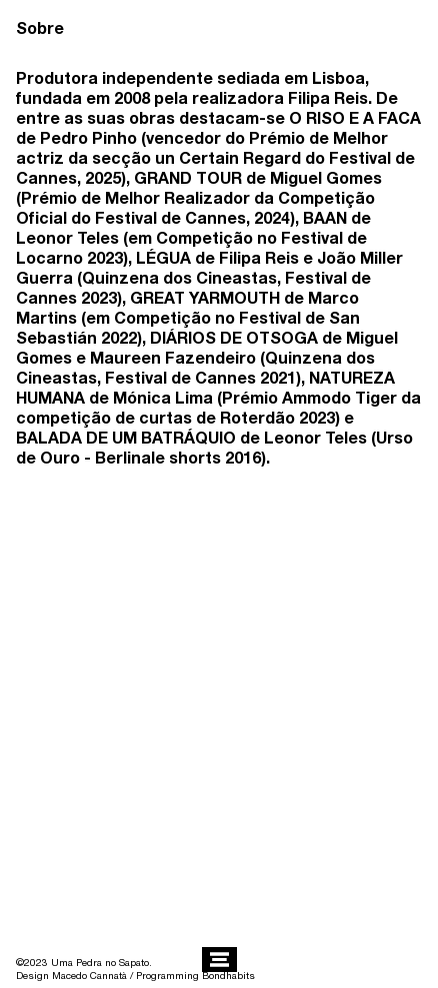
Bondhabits (228, 975)
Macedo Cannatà (89, 975)
